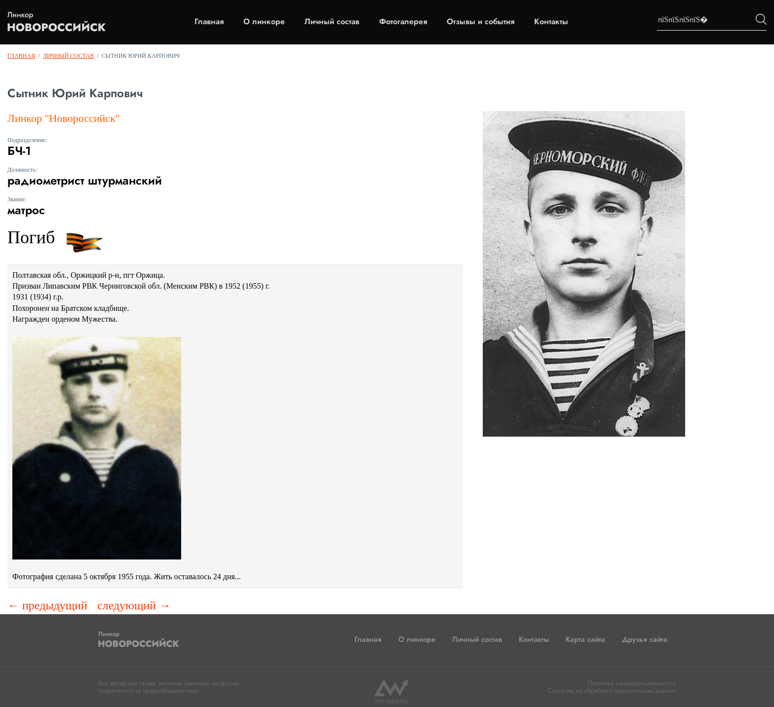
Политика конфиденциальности (631, 683)
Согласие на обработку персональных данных (611, 690)
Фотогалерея (403, 21)
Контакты (551, 21)
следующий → (134, 605)
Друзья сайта (644, 639)
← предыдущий (47, 605)
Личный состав (332, 21)
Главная (209, 21)
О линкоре (264, 21)
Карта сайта (585, 639)
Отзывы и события (480, 21)
